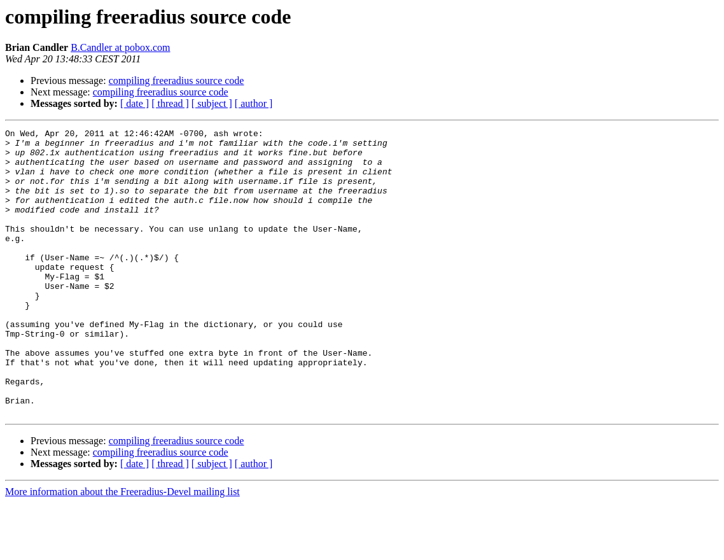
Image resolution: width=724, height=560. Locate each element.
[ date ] (134, 103)
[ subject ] (211, 103)
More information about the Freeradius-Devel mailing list (122, 548)
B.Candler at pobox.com (120, 47)
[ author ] (254, 103)
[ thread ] (170, 103)
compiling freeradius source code (176, 80)
